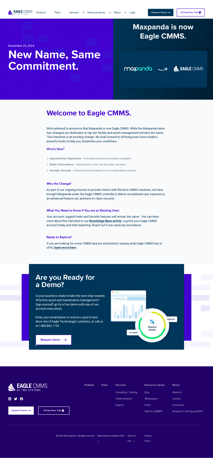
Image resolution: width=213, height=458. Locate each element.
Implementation (123, 398)
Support (119, 405)
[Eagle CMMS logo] (20, 8)
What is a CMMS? (154, 411)
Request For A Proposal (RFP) (187, 411)
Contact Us (178, 405)
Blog (147, 392)
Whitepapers (151, 398)
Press (148, 405)
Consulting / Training (126, 392)
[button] (79, 12)
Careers (176, 398)
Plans (104, 385)
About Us (177, 392)
